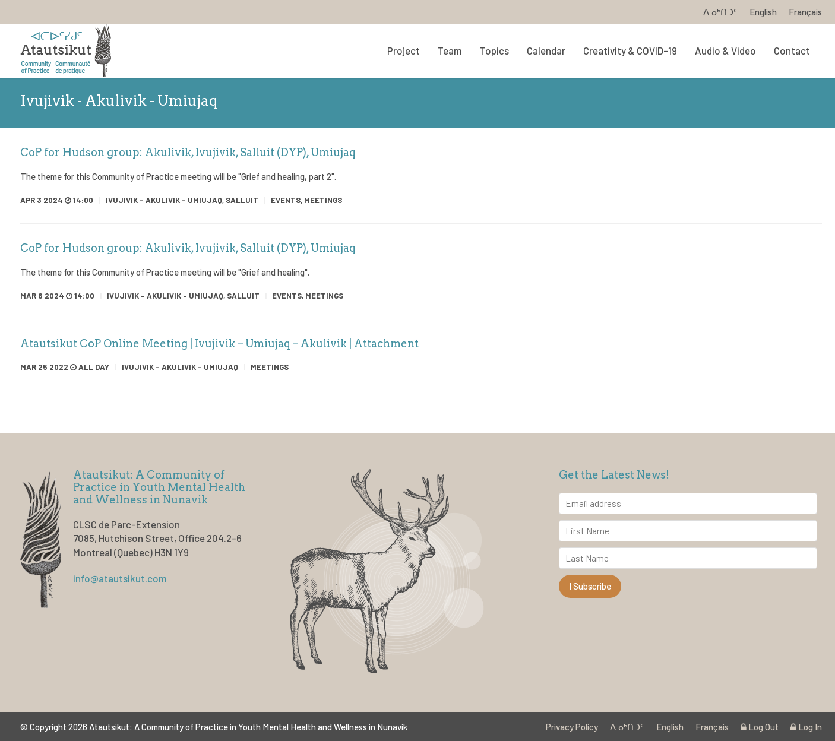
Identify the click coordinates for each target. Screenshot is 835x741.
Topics (494, 50)
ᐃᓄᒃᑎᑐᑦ (720, 12)
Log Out (760, 726)
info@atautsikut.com (120, 578)
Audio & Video (725, 50)
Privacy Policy (572, 726)
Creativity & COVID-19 (630, 50)
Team (450, 50)
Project (403, 50)
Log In (806, 726)
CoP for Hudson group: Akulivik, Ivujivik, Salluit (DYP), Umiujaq (188, 152)
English (763, 12)
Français (805, 12)
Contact (792, 50)
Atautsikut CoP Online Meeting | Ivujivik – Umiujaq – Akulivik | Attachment (219, 343)
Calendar (546, 50)
